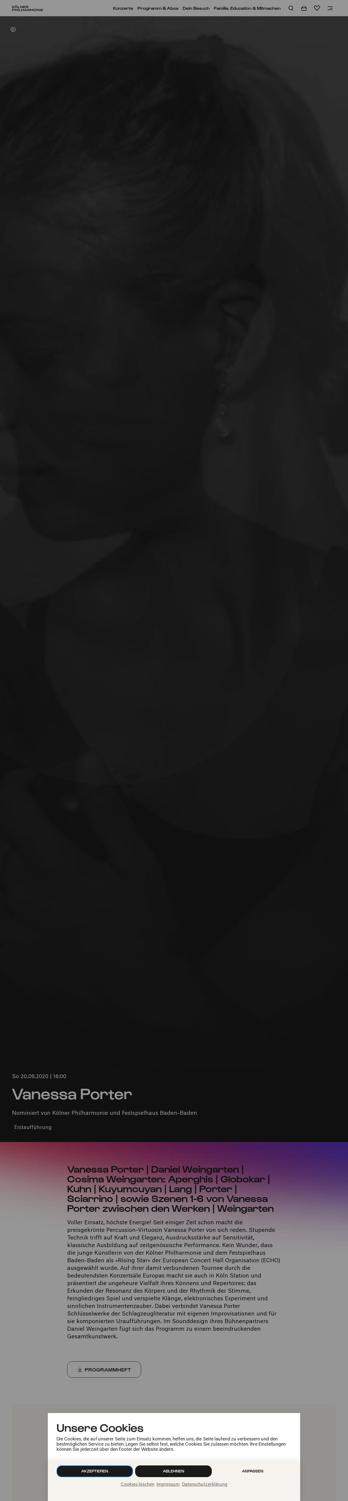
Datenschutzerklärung (204, 1485)
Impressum (168, 1485)
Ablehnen (173, 1471)
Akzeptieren (94, 1471)
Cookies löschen (137, 1485)
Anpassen (252, 1471)
